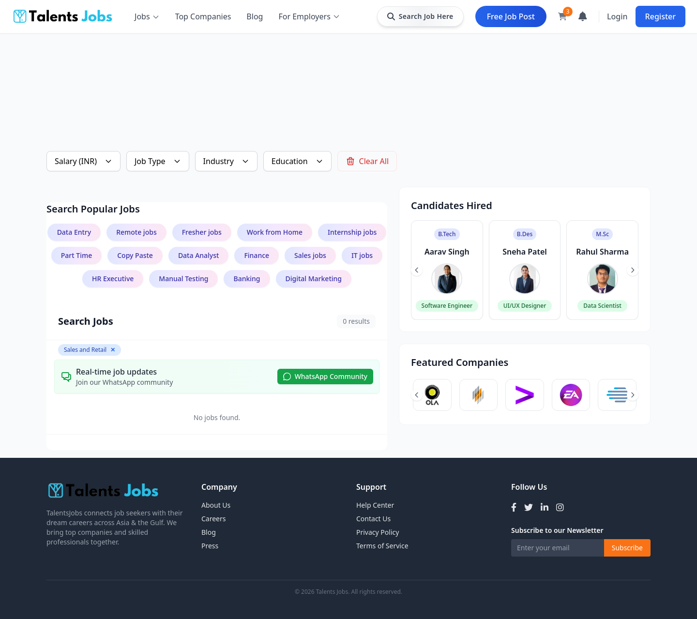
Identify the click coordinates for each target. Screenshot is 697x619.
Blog (254, 16)
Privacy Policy (377, 532)
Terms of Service (382, 545)
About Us (215, 505)
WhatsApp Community (325, 376)
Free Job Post (511, 16)
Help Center (375, 505)
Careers (213, 518)
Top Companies (203, 16)
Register (660, 16)
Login (617, 16)
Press (209, 545)
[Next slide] (632, 270)
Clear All (367, 161)
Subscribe (627, 547)
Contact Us (373, 518)
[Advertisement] (336, 75)
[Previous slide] (417, 270)
